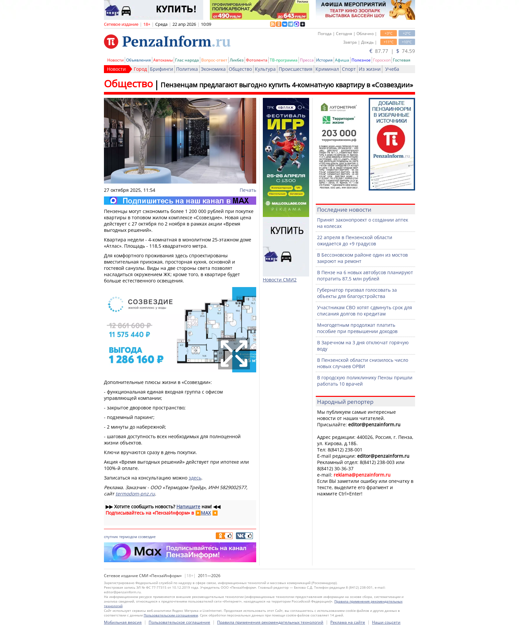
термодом (128, 536)
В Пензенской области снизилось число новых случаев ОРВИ (362, 363)
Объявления (138, 60)
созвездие (147, 536)
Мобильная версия (123, 622)
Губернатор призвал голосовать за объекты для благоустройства (357, 293)
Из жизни (370, 69)
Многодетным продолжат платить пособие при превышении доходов (357, 328)
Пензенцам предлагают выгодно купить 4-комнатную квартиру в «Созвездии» (287, 84)
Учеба (392, 69)
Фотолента (256, 60)
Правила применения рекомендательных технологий (270, 622)
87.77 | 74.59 (392, 51)
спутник (111, 536)
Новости (115, 60)
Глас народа (187, 60)
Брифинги (161, 69)
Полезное (361, 60)
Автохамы (163, 60)
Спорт (349, 69)
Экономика (213, 69)
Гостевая (401, 60)
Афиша (342, 60)
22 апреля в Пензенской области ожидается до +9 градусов (354, 240)
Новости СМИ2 (280, 279)
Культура (265, 69)
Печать (248, 190)
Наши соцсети (386, 622)
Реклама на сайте (347, 622)
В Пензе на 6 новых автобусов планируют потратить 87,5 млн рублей (365, 275)
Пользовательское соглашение (179, 622)
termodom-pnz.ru (135, 493)
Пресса (307, 60)
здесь (195, 478)
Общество (240, 69)
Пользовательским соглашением (171, 615)
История (324, 60)
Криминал (327, 69)
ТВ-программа (284, 60)
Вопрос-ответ (214, 60)
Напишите (188, 506)
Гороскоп (382, 60)
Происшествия (295, 69)
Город (140, 69)
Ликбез (237, 60)
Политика (187, 69)
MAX (206, 513)
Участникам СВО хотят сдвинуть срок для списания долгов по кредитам (364, 310)
